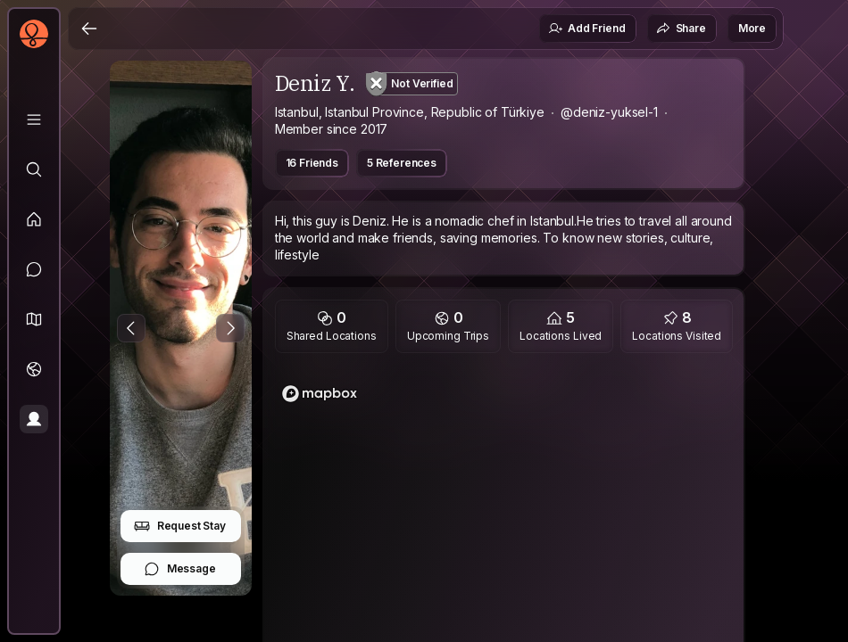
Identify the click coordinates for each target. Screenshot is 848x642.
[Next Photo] (230, 328)
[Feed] (34, 219)
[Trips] (34, 369)
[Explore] (34, 169)
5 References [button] (401, 162)
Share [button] (681, 28)
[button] (34, 319)
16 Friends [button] (312, 162)
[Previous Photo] (131, 328)
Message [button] (180, 569)
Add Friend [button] (586, 28)
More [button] (752, 28)
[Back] (89, 28)
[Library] (34, 119)
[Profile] (34, 419)
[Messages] (34, 269)
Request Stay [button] (180, 526)
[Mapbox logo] (319, 393)
